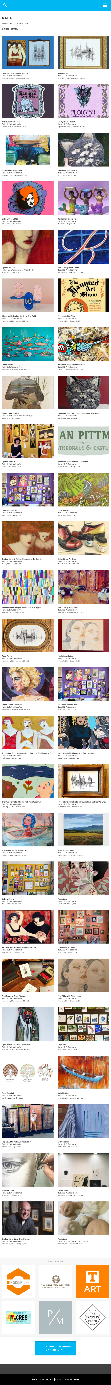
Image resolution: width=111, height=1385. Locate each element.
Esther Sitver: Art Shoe (67, 559)
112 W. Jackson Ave (69, 319)
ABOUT (58, 1379)
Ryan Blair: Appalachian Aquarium (71, 365)
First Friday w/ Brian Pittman (13, 996)
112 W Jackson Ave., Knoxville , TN (21, 270)
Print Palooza (7, 365)
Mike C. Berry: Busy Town (68, 607)
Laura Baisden (63, 510)
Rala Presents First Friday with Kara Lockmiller (76, 753)
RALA (4, 270)
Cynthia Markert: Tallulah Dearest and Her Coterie (21, 559)
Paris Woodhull (8, 1093)
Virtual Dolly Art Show (66, 947)
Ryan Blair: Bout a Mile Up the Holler (16, 1045)
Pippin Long (62, 899)
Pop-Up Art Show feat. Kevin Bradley (16, 1142)
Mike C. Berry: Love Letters (68, 268)
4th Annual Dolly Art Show (68, 705)
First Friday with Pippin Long (69, 996)
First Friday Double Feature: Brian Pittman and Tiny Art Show (82, 802)
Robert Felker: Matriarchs (12, 705)
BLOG (76, 1379)
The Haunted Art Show (11, 122)
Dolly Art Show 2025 (10, 219)
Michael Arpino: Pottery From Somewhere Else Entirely (79, 413)
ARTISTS (50, 1379)
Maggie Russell (8, 1190)
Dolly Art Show (8, 899)
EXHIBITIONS (38, 1379)
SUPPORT (67, 1379)
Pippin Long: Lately (65, 656)
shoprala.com (7, 23)
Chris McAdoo (63, 1093)
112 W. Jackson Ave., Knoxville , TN (75, 1241)
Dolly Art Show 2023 (10, 510)
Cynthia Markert (8, 268)
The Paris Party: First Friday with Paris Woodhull (21, 802)
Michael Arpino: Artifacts (67, 170)
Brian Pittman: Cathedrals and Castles (73, 462)
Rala (4, 76)
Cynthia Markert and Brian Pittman (16, 1239)
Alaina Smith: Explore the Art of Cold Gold (19, 316)
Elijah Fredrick (63, 1142)
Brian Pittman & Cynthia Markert (15, 73)
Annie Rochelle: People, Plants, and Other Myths (21, 607)
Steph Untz (62, 1045)
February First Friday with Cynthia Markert (19, 947)
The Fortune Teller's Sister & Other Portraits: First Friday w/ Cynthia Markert (32, 753)
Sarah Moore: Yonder (66, 850)
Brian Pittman (63, 73)
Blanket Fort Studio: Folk (68, 219)
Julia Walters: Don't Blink (12, 170)
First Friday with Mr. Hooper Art (14, 850)
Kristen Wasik (63, 1190)
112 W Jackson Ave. (69, 270)
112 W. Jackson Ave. (21, 23)
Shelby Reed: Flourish (66, 122)
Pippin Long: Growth (10, 413)
